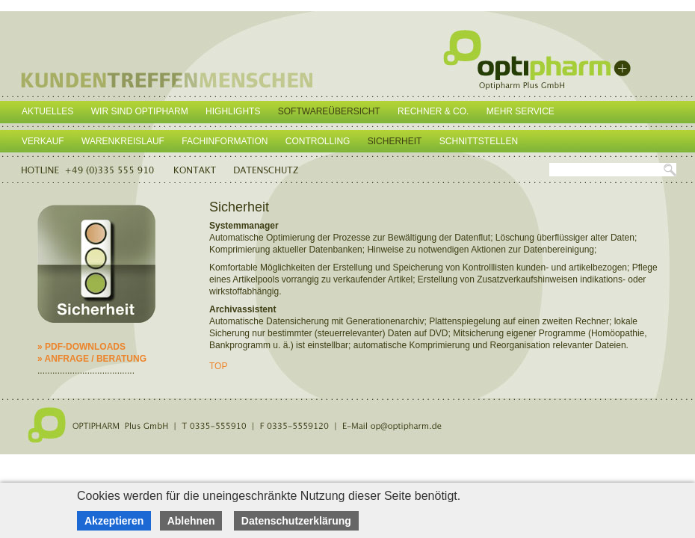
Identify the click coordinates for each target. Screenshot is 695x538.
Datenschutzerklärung (296, 521)
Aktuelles (47, 111)
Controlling (317, 141)
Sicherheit (395, 141)
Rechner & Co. (433, 111)
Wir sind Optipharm (139, 111)
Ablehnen (191, 521)
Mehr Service (520, 111)
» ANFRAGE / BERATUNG (91, 358)
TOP (218, 366)
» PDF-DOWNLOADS (81, 346)
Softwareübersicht (329, 111)
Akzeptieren (113, 521)
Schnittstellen (478, 141)
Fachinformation (225, 141)
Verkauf (43, 141)
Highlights (233, 111)
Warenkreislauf (122, 141)
